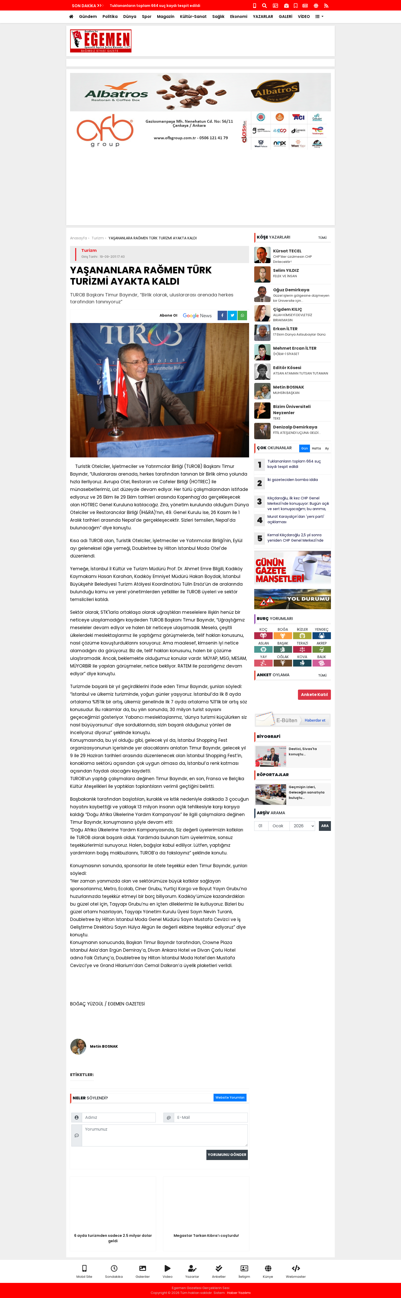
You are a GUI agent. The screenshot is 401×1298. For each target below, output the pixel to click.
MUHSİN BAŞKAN (286, 392)
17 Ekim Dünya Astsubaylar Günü (299, 334)
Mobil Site (84, 1272)
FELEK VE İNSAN (285, 276)
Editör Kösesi (287, 368)
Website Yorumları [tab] (230, 1097)
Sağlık (218, 16)
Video (168, 1272)
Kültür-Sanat (193, 16)
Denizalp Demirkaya (295, 427)
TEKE (277, 418)
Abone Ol (189, 315)
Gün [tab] (304, 448)
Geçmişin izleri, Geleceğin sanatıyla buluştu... (307, 792)
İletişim (244, 1272)
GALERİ (285, 16)
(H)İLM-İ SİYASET (286, 353)
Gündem (88, 16)
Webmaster (296, 1272)
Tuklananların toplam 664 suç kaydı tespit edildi (287, 465)
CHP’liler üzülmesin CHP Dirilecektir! (292, 259)
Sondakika (114, 1272)
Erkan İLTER (285, 329)
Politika (110, 16)
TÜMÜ (322, 237)
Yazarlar (192, 1272)
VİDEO (304, 16)
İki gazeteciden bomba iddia (286, 483)
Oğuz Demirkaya (291, 290)
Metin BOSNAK (288, 387)
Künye (268, 1272)
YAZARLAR (263, 16)
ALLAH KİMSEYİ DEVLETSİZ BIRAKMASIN (292, 318)
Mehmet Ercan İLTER (295, 348)
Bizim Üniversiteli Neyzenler (292, 410)
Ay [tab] (327, 448)
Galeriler (143, 1272)
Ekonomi (238, 16)
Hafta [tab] (316, 448)
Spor (146, 16)
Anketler (219, 1272)
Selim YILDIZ (286, 270)
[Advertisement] (238, 40)
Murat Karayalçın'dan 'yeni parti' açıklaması (289, 520)
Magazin (165, 16)
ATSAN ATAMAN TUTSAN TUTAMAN (300, 373)
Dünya (129, 16)
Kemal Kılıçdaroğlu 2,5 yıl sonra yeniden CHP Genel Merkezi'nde (168, 5)
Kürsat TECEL (287, 251)
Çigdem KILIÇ (287, 309)
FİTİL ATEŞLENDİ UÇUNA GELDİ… (297, 432)
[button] (319, 16)
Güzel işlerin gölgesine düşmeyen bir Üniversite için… (301, 298)
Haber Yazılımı (239, 1292)
